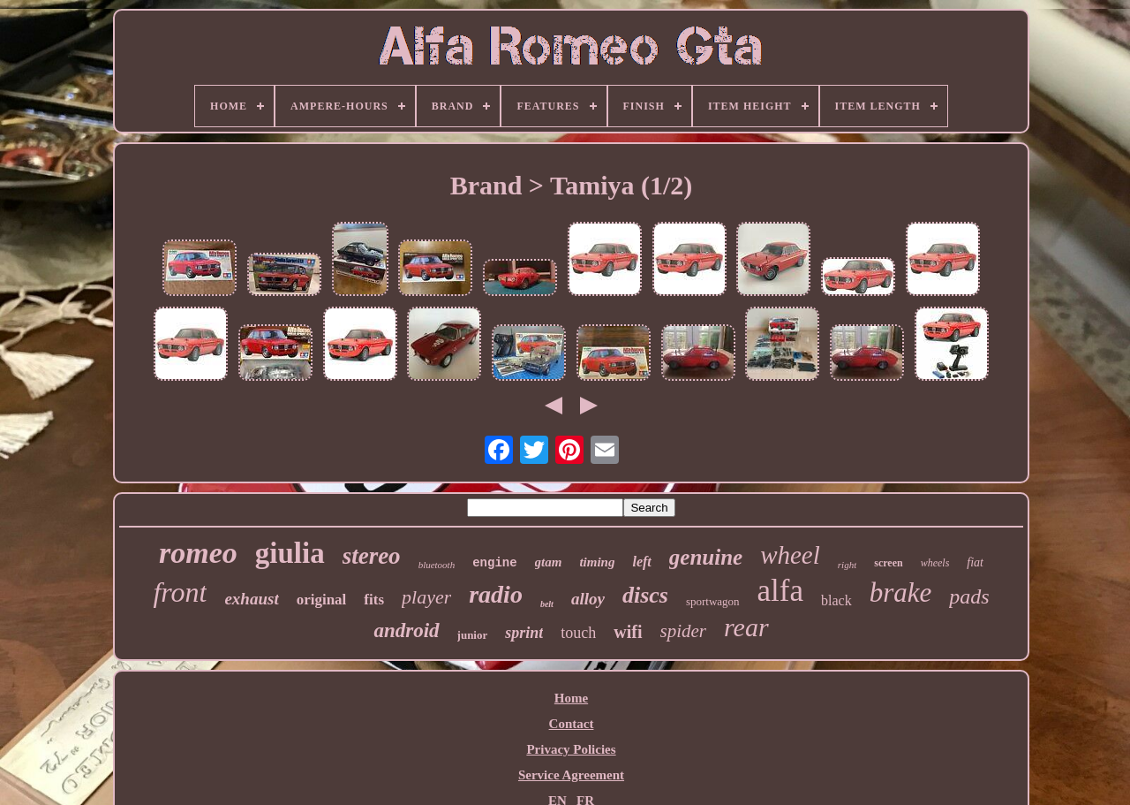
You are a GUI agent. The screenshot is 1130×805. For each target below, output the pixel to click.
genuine (705, 557)
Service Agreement (571, 775)
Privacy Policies (570, 749)
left (641, 561)
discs (645, 595)
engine (494, 563)
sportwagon (713, 601)
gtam (548, 562)
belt (547, 604)
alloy (588, 598)
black (836, 600)
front (180, 592)
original (322, 599)
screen (888, 563)
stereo (372, 556)
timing (596, 562)
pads (969, 596)
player (426, 597)
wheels (935, 563)
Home (571, 698)
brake (901, 592)
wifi (628, 632)
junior (472, 635)
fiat (975, 562)
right (847, 564)
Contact (571, 724)
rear (746, 627)
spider (683, 631)
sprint (524, 633)
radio (496, 594)
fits (374, 599)
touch (578, 633)
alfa (780, 590)
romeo (198, 552)
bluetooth (437, 564)
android (406, 630)
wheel (790, 555)
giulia (290, 553)
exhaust (251, 598)
